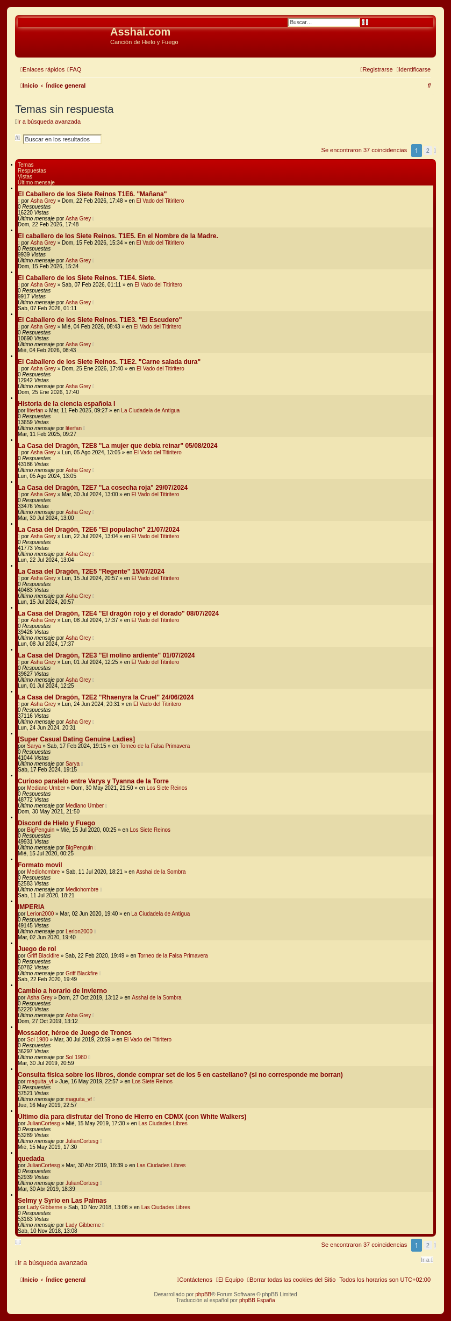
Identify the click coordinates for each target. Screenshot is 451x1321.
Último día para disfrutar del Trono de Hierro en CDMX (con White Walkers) (132, 1116)
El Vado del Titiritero (160, 201)
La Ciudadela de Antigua (150, 410)
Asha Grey (43, 201)
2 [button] (427, 150)
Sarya (34, 746)
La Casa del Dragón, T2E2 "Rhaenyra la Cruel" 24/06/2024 (106, 697)
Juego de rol (37, 949)
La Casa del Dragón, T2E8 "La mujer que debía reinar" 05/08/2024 (118, 445)
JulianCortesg (43, 1123)
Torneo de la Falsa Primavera (155, 746)
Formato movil (40, 865)
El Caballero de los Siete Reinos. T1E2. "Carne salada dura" (109, 362)
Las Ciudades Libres (163, 1123)
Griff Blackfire (43, 956)
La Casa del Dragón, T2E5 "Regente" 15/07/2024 (91, 571)
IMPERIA (31, 907)
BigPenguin (40, 830)
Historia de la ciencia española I (66, 404)
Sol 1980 (37, 1039)
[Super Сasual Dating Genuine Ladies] (76, 739)
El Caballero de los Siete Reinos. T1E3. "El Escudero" (100, 320)
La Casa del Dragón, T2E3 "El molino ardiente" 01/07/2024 (106, 655)
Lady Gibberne (44, 1207)
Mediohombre (43, 872)
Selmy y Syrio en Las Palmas (62, 1200)
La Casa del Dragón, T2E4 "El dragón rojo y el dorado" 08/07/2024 (118, 613)
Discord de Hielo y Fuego (56, 823)
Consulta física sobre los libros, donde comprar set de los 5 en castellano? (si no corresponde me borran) (180, 1075)
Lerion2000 (40, 914)
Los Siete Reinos (167, 788)
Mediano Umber (46, 788)
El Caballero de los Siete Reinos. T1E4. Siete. (87, 278)
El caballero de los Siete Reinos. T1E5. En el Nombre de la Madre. (118, 236)
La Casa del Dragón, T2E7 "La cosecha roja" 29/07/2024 (103, 487)
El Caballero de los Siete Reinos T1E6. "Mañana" (92, 194)
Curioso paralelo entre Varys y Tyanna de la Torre (93, 781)
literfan (35, 410)
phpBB (203, 1294)
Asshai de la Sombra (160, 872)
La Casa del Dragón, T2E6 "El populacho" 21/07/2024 (99, 529)
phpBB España (257, 1300)
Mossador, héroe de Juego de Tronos (75, 1033)
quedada (31, 1158)
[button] (435, 150)
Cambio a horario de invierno (62, 991)
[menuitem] (74, 69)
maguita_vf (40, 1081)
